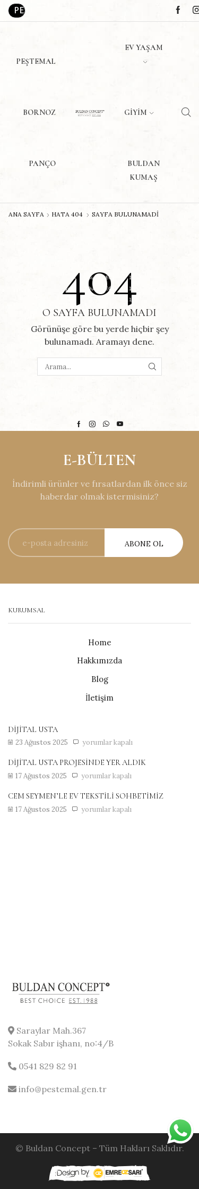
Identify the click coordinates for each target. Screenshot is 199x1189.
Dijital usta (33, 729)
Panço (42, 163)
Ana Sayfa (26, 214)
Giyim (138, 112)
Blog (99, 679)
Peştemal (36, 61)
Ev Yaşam (144, 53)
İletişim (99, 698)
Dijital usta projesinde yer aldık (77, 762)
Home (99, 642)
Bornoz (39, 112)
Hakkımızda (99, 660)
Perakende (19, 10)
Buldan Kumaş (143, 170)
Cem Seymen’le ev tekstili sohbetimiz (85, 796)
